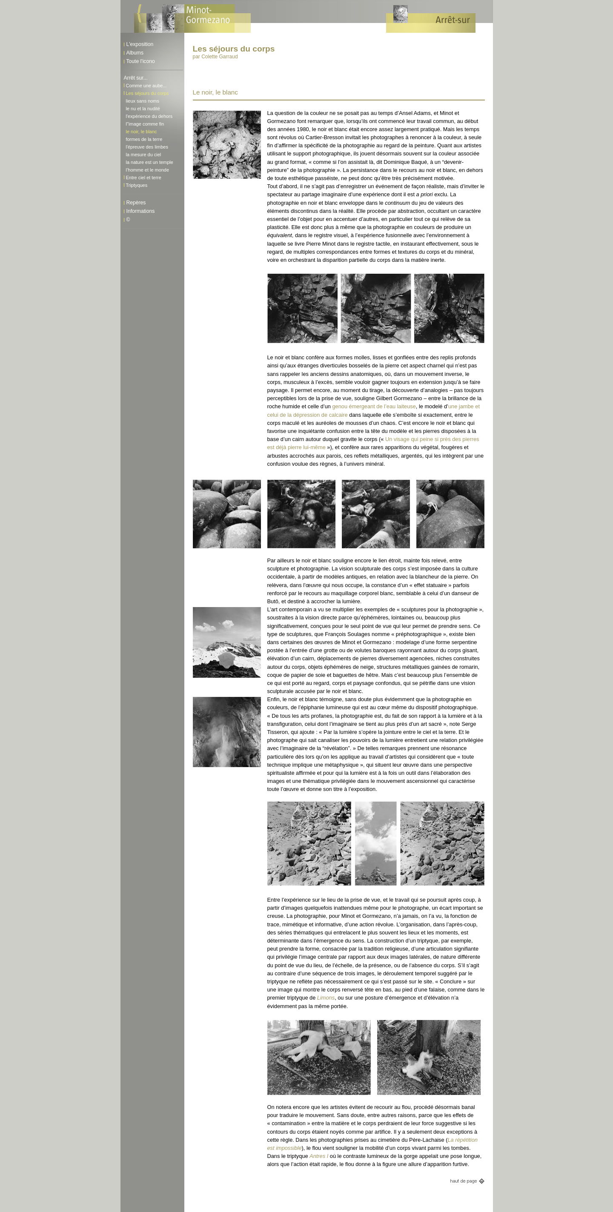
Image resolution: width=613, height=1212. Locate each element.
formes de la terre (144, 139)
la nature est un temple (149, 162)
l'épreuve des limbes (147, 146)
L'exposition (140, 44)
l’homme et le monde (147, 169)
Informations (140, 211)
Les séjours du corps (147, 93)
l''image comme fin (145, 123)
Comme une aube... (146, 85)
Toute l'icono (140, 61)
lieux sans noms (142, 100)
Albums (135, 53)
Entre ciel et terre (143, 177)
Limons (326, 997)
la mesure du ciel (143, 154)
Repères (136, 203)
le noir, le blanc (141, 131)
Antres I (318, 1156)
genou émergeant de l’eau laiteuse (373, 406)
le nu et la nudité (143, 108)
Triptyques (137, 185)
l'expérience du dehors (149, 116)
